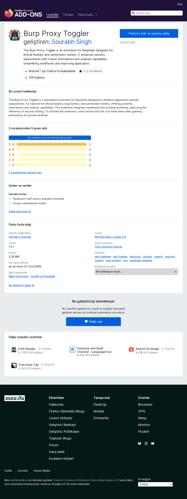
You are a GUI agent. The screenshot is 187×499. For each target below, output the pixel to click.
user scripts (113, 260)
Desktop (100, 404)
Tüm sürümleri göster (108, 246)
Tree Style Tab (28, 365)
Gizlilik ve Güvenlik (43, 276)
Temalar (68, 14)
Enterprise (101, 418)
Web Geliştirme (18, 276)
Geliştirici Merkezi (62, 425)
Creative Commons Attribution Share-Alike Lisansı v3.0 (86, 480)
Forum (53, 445)
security (170, 256)
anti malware (103, 256)
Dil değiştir (144, 479)
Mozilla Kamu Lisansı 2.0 (110, 236)
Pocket (143, 431)
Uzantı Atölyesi (60, 418)
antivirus (135, 256)
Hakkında (56, 404)
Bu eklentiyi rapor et (22, 285)
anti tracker (120, 256)
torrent (99, 260)
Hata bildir (57, 452)
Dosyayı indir (127, 41)
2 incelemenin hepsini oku (25, 172)
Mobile (99, 411)
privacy (147, 256)
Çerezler (23, 470)
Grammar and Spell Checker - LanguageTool (94, 350)
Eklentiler (56, 398)
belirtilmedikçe (19, 480)
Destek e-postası (20, 236)
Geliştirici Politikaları (64, 431)
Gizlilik (8, 470)
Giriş (180, 4)
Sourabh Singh (71, 41)
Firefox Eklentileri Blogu (67, 411)
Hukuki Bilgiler (42, 470)
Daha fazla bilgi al (20, 211)
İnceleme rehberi (61, 458)
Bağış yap (93, 321)
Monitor (144, 425)
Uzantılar (52, 14)
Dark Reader (27, 349)
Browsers (145, 404)
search (158, 256)
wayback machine (141, 260)
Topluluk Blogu (60, 438)
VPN (141, 411)
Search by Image (147, 349)
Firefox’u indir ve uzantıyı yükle (149, 33)
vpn (125, 260)
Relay (142, 418)
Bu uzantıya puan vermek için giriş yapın (50, 137)
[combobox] (157, 13)
